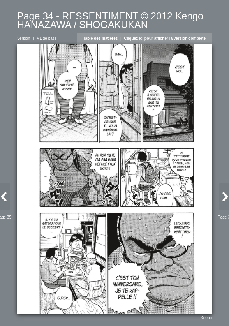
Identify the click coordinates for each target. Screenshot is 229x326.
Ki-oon (206, 317)
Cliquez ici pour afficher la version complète (165, 38)
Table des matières (100, 38)
